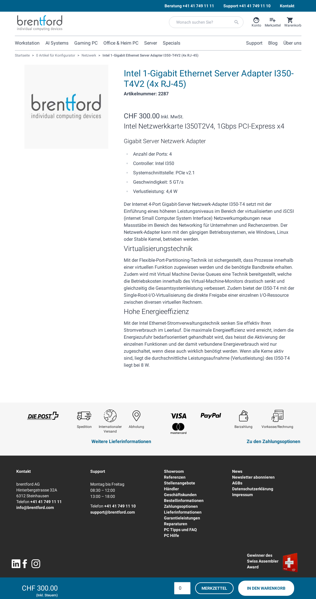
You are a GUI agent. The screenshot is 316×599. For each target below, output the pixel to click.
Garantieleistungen (182, 518)
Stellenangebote (179, 483)
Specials (171, 43)
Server (150, 43)
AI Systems (56, 43)
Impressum (242, 494)
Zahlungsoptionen (181, 506)
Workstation (27, 43)
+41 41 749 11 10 (120, 506)
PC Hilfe (171, 535)
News (237, 471)
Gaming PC (86, 43)
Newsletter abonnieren (253, 477)
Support (97, 471)
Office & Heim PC (120, 43)
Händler (171, 488)
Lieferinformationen (183, 512)
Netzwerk (89, 55)
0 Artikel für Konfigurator (55, 55)
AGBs (237, 483)
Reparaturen (175, 523)
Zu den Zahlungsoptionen (273, 441)
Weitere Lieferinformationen (121, 441)
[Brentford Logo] (39, 23)
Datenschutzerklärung (252, 488)
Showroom (174, 471)
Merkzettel (214, 588)
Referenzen (175, 477)
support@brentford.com (112, 512)
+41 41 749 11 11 (46, 501)
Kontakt (23, 471)
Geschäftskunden (180, 494)
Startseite (22, 55)
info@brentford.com (35, 507)
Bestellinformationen (184, 500)
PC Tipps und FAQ (180, 529)
